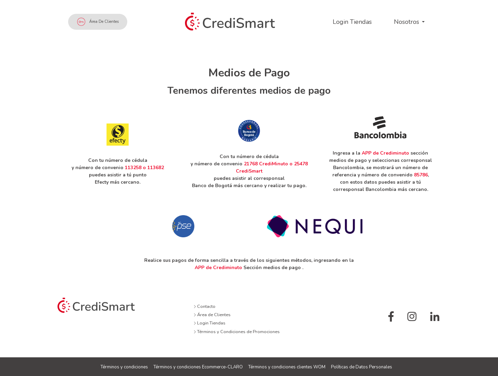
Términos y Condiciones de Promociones (237, 332)
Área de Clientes (98, 22)
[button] (409, 22)
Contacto (204, 306)
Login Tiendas (209, 323)
